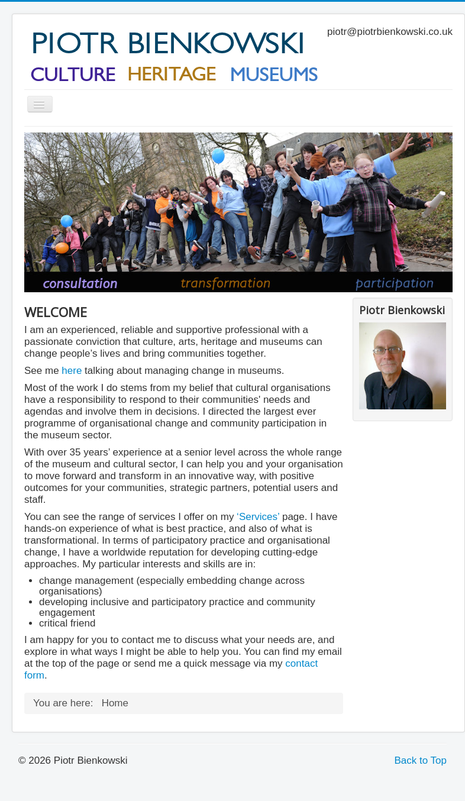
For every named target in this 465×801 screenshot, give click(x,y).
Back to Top (420, 760)
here (72, 370)
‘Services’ (256, 516)
